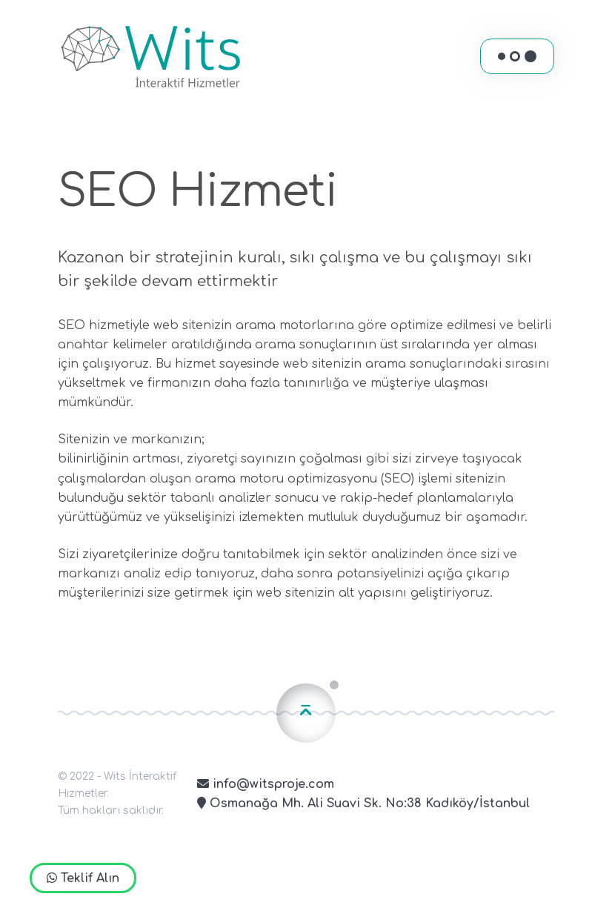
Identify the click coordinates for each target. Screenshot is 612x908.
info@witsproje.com (265, 784)
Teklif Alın (83, 878)
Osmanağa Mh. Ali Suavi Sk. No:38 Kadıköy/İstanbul (363, 803)
